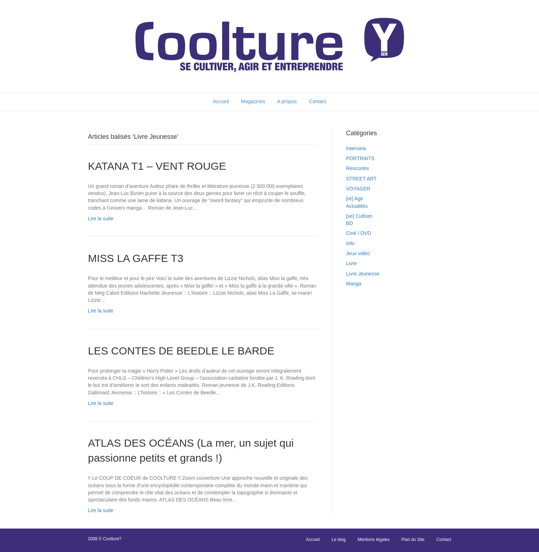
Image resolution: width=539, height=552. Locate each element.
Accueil (221, 101)
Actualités (357, 206)
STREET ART (361, 179)
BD (349, 223)
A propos (287, 101)
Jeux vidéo (358, 253)
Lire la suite (101, 218)
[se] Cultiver (359, 216)
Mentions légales (373, 539)
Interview (356, 148)
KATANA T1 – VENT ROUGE (157, 166)
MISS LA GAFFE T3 (135, 258)
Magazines (253, 101)
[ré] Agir (354, 198)
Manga (353, 283)
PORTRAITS (360, 158)
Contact (317, 101)
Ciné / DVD (358, 233)
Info (350, 243)
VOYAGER (358, 188)
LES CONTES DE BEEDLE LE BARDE (181, 351)
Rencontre (357, 168)
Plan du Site (413, 539)
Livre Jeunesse (363, 274)
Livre (351, 263)
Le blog (338, 539)
